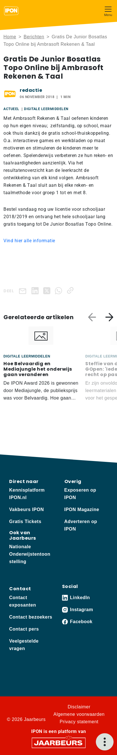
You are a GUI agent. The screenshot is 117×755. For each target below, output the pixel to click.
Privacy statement (79, 721)
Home (9, 36)
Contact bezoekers (30, 617)
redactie (31, 90)
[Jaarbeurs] (59, 742)
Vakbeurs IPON (26, 509)
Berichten (34, 36)
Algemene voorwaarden (79, 714)
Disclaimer (79, 706)
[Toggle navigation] (108, 11)
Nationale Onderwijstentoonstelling (29, 554)
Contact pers (24, 629)
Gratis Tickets (25, 521)
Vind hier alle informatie (29, 240)
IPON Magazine (81, 509)
